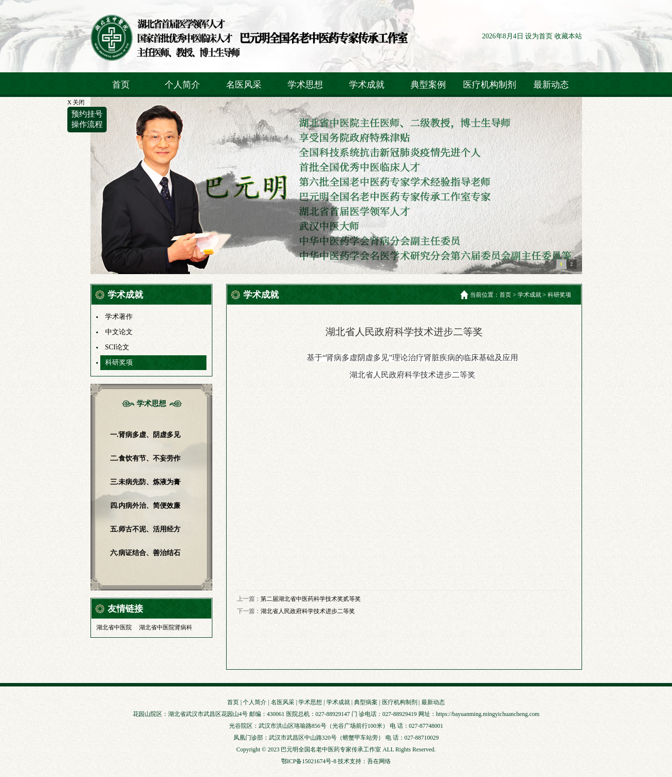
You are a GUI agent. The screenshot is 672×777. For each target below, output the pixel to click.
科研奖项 (119, 362)
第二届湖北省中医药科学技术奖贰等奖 (311, 598)
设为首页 (539, 36)
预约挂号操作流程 (87, 119)
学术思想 (305, 85)
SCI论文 (117, 347)
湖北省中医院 (114, 627)
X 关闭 (76, 102)
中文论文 (119, 332)
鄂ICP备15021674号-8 (309, 761)
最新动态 (551, 85)
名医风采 (244, 85)
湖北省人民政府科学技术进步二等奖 (308, 611)
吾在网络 (379, 761)
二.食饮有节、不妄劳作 (145, 458)
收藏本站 (568, 36)
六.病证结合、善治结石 (145, 553)
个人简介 (182, 85)
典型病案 (366, 702)
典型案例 (428, 85)
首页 (121, 85)
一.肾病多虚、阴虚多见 (145, 434)
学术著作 (119, 316)
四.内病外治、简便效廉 (145, 505)
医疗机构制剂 (489, 85)
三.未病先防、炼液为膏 (145, 482)
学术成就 (366, 85)
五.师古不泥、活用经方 (145, 529)
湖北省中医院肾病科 (165, 627)
